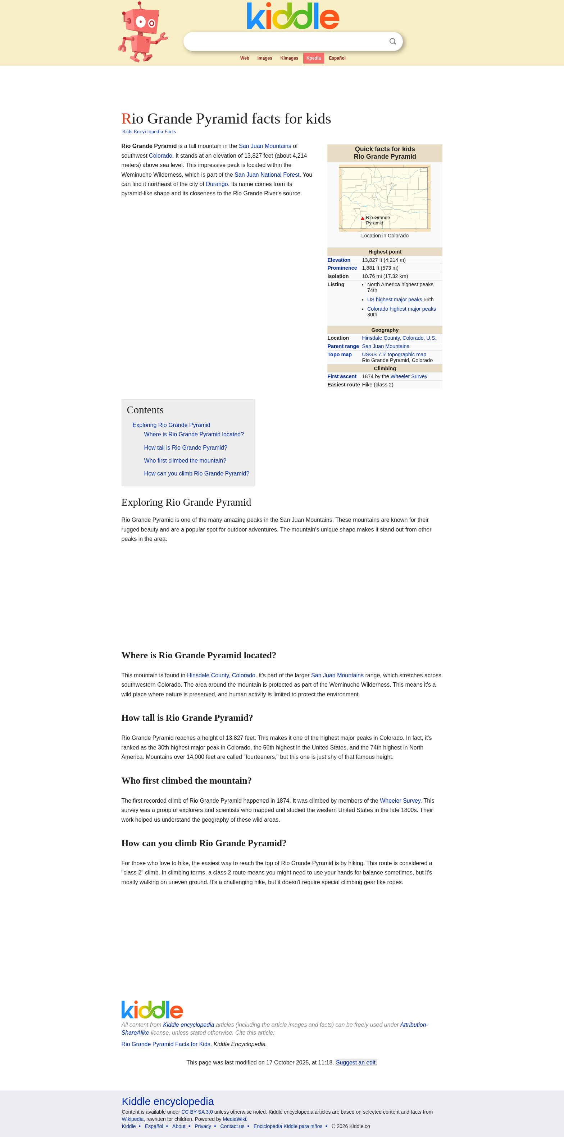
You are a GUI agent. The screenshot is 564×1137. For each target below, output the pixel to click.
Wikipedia (133, 1119)
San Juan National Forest (267, 175)
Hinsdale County (381, 338)
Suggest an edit (356, 1062)
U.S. (431, 338)
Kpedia (313, 58)
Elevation (338, 260)
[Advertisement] (282, 86)
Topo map (339, 354)
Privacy (203, 1126)
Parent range (343, 346)
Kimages (289, 58)
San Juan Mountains (385, 346)
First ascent (341, 376)
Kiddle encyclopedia (188, 1025)
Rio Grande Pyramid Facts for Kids (166, 1044)
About (179, 1126)
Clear (378, 42)
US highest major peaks (394, 299)
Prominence (342, 268)
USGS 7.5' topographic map (394, 354)
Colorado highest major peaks (401, 309)
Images (265, 58)
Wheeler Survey (409, 376)
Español (337, 58)
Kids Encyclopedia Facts (149, 131)
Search (392, 41)
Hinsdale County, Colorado (221, 675)
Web (244, 58)
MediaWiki (234, 1119)
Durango (217, 184)
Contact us (232, 1126)
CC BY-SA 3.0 (197, 1112)
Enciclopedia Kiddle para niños (288, 1126)
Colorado (412, 338)
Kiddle (129, 1126)
